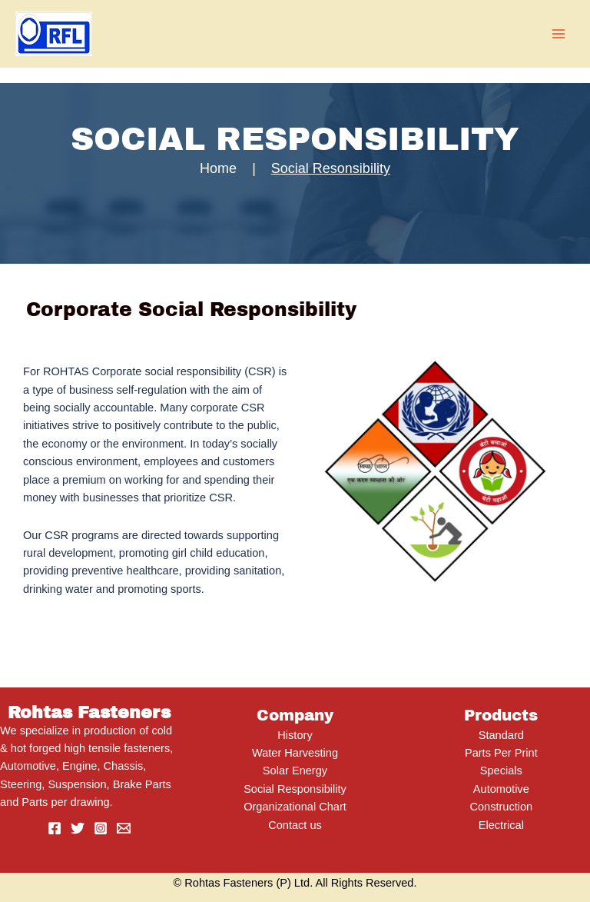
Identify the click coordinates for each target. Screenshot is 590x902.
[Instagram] (101, 828)
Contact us (295, 825)
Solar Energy (295, 770)
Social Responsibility (295, 789)
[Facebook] (54, 828)
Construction (500, 806)
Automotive (501, 789)
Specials (501, 770)
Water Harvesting (295, 753)
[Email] (124, 828)
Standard (501, 735)
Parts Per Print (501, 753)
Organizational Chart (295, 806)
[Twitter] (78, 828)
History (294, 735)
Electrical (501, 825)
